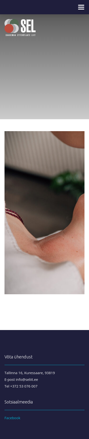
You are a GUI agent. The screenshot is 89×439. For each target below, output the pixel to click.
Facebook (12, 417)
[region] (44, 59)
